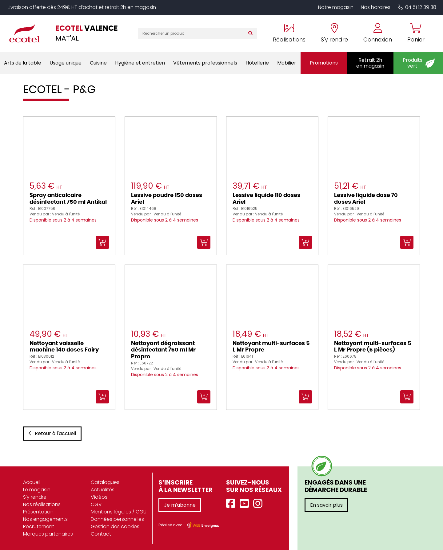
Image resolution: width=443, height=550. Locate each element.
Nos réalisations (42, 504)
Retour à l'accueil (52, 433)
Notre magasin (335, 7)
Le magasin (36, 489)
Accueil (31, 482)
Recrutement (38, 526)
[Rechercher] (251, 33)
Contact (101, 533)
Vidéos (99, 497)
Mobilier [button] (286, 63)
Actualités (102, 489)
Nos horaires (375, 7)
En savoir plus (326, 505)
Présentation (38, 511)
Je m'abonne (180, 505)
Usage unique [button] (66, 63)
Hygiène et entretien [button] (140, 63)
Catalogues (105, 482)
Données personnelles (117, 519)
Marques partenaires (48, 533)
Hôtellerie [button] (257, 63)
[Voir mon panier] (412, 33)
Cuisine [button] (98, 63)
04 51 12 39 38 (417, 7)
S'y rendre (34, 497)
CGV (96, 504)
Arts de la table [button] (22, 63)
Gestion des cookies (115, 526)
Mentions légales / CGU (118, 511)
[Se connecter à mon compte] (378, 33)
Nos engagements (45, 519)
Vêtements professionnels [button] (205, 63)
